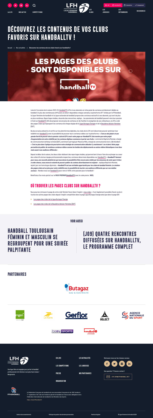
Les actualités (84, 358)
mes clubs (87, 192)
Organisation (61, 381)
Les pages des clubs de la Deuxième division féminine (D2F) (54, 204)
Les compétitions (62, 366)
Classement (139, 5)
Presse (58, 373)
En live (58, 358)
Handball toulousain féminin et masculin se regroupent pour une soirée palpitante (38, 240)
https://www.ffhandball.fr (34, 400)
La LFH (10, 12)
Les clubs (91, 11)
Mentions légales (95, 414)
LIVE (107, 5)
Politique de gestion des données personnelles (61, 414)
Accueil (10, 48)
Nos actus (22, 12)
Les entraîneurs (123, 11)
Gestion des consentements (24, 414)
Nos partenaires (85, 373)
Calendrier (128, 5)
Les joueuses (106, 11)
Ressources (141, 11)
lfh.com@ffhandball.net (118, 376)
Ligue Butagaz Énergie (87, 124)
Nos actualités (20, 48)
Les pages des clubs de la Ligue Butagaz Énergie (51, 199)
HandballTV (116, 5)
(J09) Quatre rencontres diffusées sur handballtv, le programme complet (112, 240)
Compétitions (37, 12)
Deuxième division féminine (110, 124)
